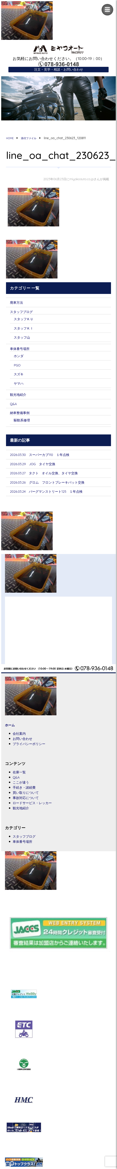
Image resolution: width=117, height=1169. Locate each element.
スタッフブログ (24, 312)
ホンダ (20, 357)
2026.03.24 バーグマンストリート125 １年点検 (54, 494)
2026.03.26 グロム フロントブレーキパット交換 (56, 485)
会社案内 (20, 737)
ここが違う (23, 786)
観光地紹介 (20, 396)
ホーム (11, 728)
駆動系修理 (23, 422)
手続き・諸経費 (26, 791)
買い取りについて (29, 797)
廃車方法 (18, 303)
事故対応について (29, 802)
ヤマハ (20, 385)
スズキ (20, 375)
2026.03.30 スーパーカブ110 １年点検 (46, 457)
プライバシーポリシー (33, 747)
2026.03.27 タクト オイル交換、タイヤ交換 (51, 476)
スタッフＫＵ (26, 319)
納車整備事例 (22, 415)
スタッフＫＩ (26, 329)
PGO (18, 367)
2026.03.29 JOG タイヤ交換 (37, 466)
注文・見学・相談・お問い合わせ (59, 69)
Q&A (14, 406)
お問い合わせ (25, 742)
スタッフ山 (24, 338)
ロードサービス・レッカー (37, 807)
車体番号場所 (22, 350)
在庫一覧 (20, 776)
